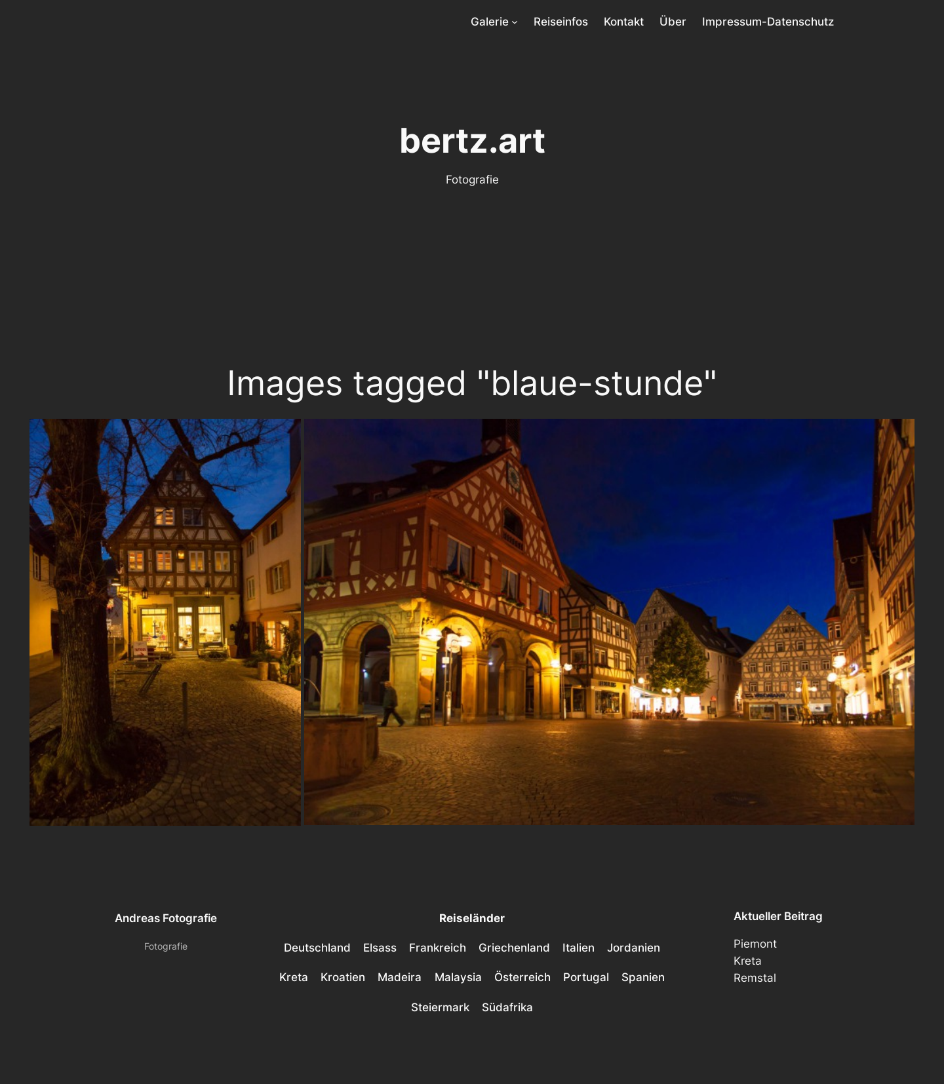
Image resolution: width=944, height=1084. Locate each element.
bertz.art (472, 140)
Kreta (748, 960)
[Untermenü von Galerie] (514, 21)
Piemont (755, 943)
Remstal (755, 977)
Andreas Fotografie (166, 918)
